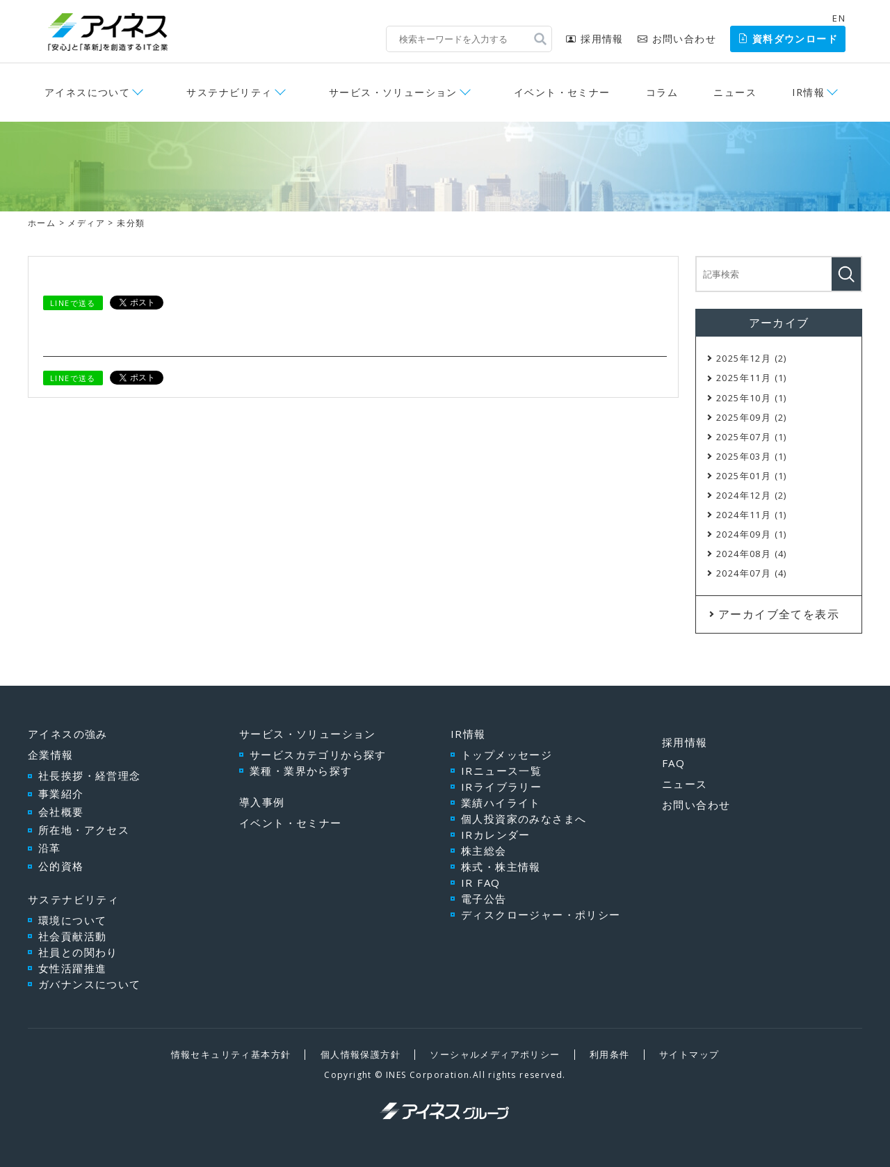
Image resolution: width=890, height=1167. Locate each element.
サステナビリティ (229, 92)
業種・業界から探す (301, 771)
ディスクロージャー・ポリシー (541, 914)
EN (839, 18)
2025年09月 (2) (751, 417)
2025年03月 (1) (751, 456)
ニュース (734, 92)
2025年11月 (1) (751, 377)
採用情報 (594, 38)
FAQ (673, 763)
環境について (72, 920)
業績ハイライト (501, 803)
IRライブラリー (501, 787)
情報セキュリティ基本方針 (231, 1054)
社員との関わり (78, 952)
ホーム (42, 223)
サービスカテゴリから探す (318, 755)
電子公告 (484, 899)
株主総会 (484, 851)
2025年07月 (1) (751, 436)
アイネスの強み (68, 734)
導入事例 (262, 802)
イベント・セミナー (562, 92)
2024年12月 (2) (751, 495)
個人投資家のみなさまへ (523, 819)
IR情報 (808, 92)
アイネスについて (87, 92)
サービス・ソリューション (393, 92)
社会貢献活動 (72, 936)
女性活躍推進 (72, 968)
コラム (662, 92)
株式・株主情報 (501, 867)
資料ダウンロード (788, 38)
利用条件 (610, 1054)
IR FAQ (480, 883)
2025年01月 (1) (751, 475)
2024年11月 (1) (751, 514)
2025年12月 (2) (751, 358)
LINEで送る (73, 303)
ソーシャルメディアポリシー (495, 1054)
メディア (86, 223)
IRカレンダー (496, 835)
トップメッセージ (506, 755)
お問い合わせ (677, 38)
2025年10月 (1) (751, 398)
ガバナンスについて (89, 984)
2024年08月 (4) (751, 553)
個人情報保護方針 (360, 1054)
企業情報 (51, 755)
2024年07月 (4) (751, 573)
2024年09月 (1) (751, 534)
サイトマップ (689, 1054)
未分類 (131, 223)
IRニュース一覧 (501, 771)
